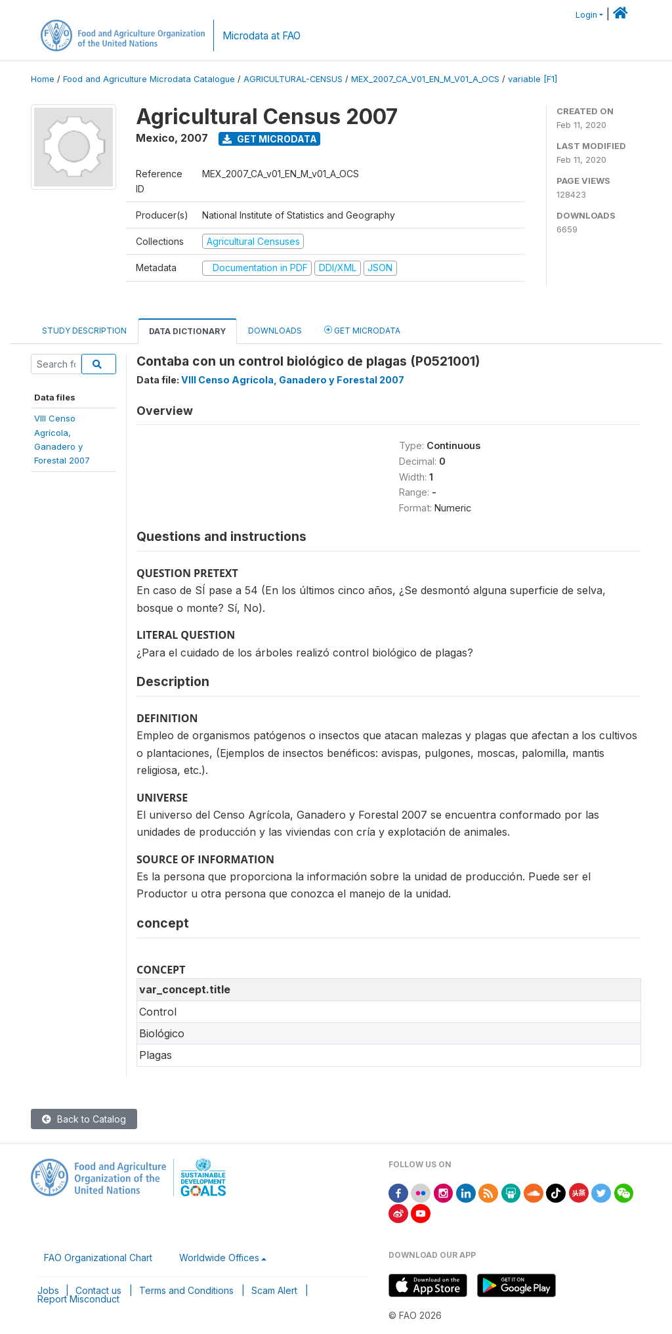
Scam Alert (274, 1290)
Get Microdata (269, 138)
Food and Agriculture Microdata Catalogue (149, 79)
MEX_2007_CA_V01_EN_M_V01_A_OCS (425, 79)
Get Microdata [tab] (362, 329)
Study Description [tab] (84, 330)
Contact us (98, 1290)
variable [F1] (532, 79)
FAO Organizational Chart (98, 1257)
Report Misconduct (78, 1298)
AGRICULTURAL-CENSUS (293, 79)
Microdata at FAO (261, 36)
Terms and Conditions (186, 1290)
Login (586, 15)
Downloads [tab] (275, 330)
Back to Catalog (84, 1119)
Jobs (48, 1290)
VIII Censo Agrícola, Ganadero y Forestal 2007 (292, 379)
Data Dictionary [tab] (187, 331)
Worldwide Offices (219, 1257)
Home (42, 79)
